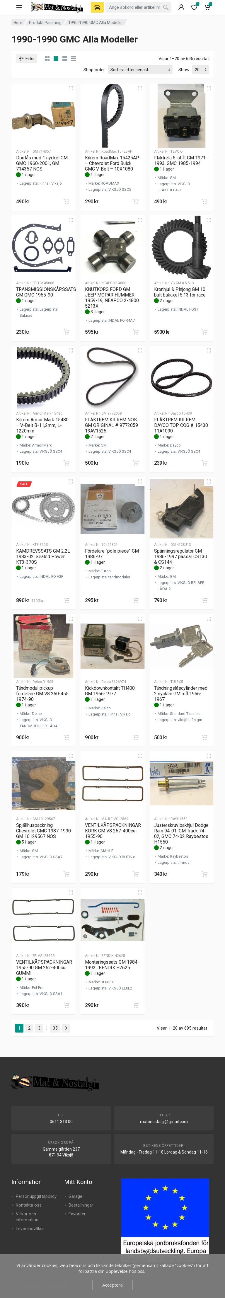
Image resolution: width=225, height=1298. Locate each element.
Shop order (94, 69)
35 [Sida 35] (55, 1028)
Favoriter (77, 1214)
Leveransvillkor (30, 1228)
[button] (66, 201)
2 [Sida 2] (29, 1028)
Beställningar (81, 1205)
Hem (17, 22)
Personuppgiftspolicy (36, 1196)
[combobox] (138, 7)
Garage (75, 1196)
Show (183, 69)
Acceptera (112, 1285)
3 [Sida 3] (39, 1028)
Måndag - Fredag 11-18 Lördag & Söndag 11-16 (164, 1152)
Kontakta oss (29, 1205)
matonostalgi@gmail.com (164, 1121)
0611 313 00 (61, 1121)
